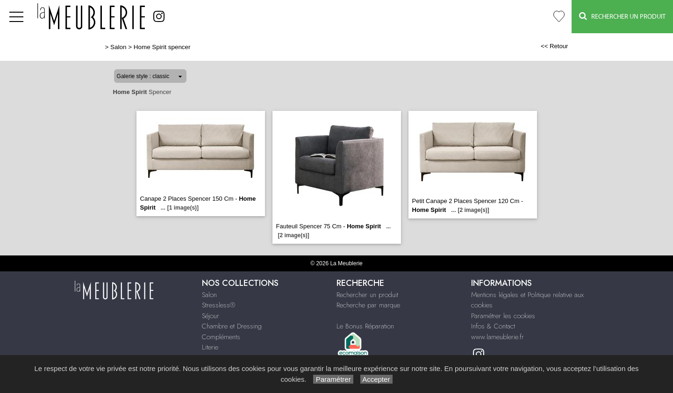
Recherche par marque (368, 305)
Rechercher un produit (367, 295)
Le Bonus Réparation (365, 326)
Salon (118, 47)
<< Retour (554, 46)
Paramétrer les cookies (503, 316)
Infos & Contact (493, 326)
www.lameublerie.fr (497, 337)
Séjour (210, 316)
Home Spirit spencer (162, 47)
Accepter (376, 379)
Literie (210, 347)
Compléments (221, 337)
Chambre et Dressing (232, 326)
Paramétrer (333, 379)
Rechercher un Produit (622, 16)
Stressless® (218, 305)
